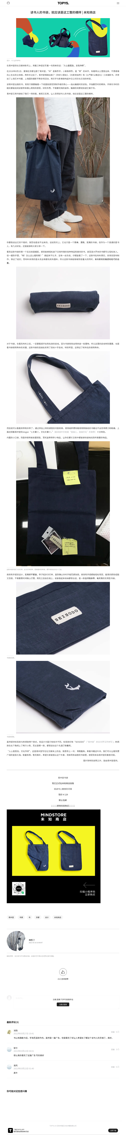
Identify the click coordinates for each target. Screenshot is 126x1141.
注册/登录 (63, 1004)
